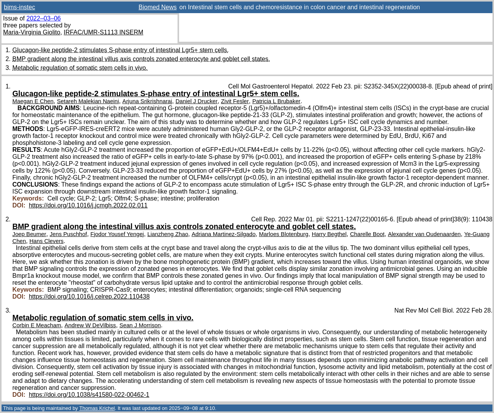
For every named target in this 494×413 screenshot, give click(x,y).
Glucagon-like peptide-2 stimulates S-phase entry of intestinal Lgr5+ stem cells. (120, 50)
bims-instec (19, 7)
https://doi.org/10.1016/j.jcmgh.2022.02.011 (88, 205)
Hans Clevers (46, 241)
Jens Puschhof (68, 234)
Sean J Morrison (140, 325)
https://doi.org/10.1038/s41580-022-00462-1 (89, 394)
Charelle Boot (367, 234)
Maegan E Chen (33, 101)
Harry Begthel (329, 234)
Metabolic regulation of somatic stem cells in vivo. (79, 68)
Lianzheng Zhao (167, 234)
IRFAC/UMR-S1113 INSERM (103, 32)
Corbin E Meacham (36, 325)
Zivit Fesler (235, 101)
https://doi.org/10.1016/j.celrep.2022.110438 (89, 296)
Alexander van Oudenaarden (424, 234)
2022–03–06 (43, 18)
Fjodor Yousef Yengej (117, 234)
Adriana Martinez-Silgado (223, 234)
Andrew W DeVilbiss (90, 325)
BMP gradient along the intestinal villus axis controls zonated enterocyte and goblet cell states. (141, 59)
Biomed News (158, 7)
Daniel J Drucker (197, 101)
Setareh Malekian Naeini (88, 101)
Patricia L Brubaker (276, 101)
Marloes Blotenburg (283, 234)
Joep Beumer (29, 234)
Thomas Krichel (97, 408)
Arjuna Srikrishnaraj (147, 101)
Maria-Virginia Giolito (31, 32)
